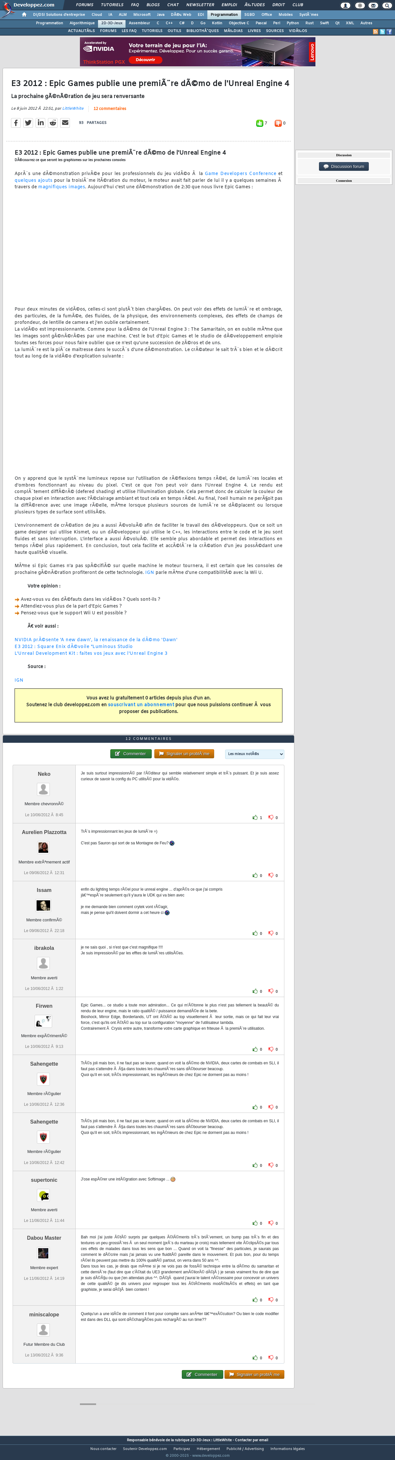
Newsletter (200, 5)
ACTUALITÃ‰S (81, 31)
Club (297, 5)
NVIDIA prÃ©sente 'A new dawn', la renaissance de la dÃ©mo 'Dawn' (96, 644)
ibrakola (44, 960)
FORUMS (108, 31)
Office (266, 15)
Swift (324, 23)
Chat (173, 5)
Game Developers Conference (241, 178)
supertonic (44, 1192)
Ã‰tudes (254, 5)
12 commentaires (109, 112)
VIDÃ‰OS (298, 31)
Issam (44, 902)
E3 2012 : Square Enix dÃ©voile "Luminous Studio (74, 651)
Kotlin (217, 23)
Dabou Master (44, 1250)
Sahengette (44, 1076)
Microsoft (141, 15)
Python (293, 23)
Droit (278, 5)
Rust (309, 23)
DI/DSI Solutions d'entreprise (59, 15)
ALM (123, 15)
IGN (149, 577)
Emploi (229, 5)
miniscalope (44, 1326)
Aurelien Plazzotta (44, 844)
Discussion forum (344, 166)
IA (110, 15)
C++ (169, 23)
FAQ (134, 5)
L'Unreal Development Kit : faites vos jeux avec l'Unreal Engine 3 (91, 657)
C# (181, 23)
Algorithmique (82, 23)
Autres (366, 23)
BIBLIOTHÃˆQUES (202, 31)
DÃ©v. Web (181, 15)
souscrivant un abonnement (141, 709)
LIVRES (254, 31)
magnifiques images (61, 191)
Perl (276, 23)
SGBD (249, 15)
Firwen (44, 1018)
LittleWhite (72, 112)
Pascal (261, 23)
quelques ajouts (33, 184)
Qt (337, 23)
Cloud (97, 15)
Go (202, 23)
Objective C (239, 23)
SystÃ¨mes (308, 15)
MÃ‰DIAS (233, 31)
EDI (201, 15)
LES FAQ (129, 31)
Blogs (153, 5)
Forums (84, 5)
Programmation (224, 15)
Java (160, 15)
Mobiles (286, 15)
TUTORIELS (152, 31)
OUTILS (174, 31)
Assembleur (139, 23)
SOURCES (275, 31)
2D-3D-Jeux (111, 23)
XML (350, 23)
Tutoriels (112, 5)
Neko (44, 786)
